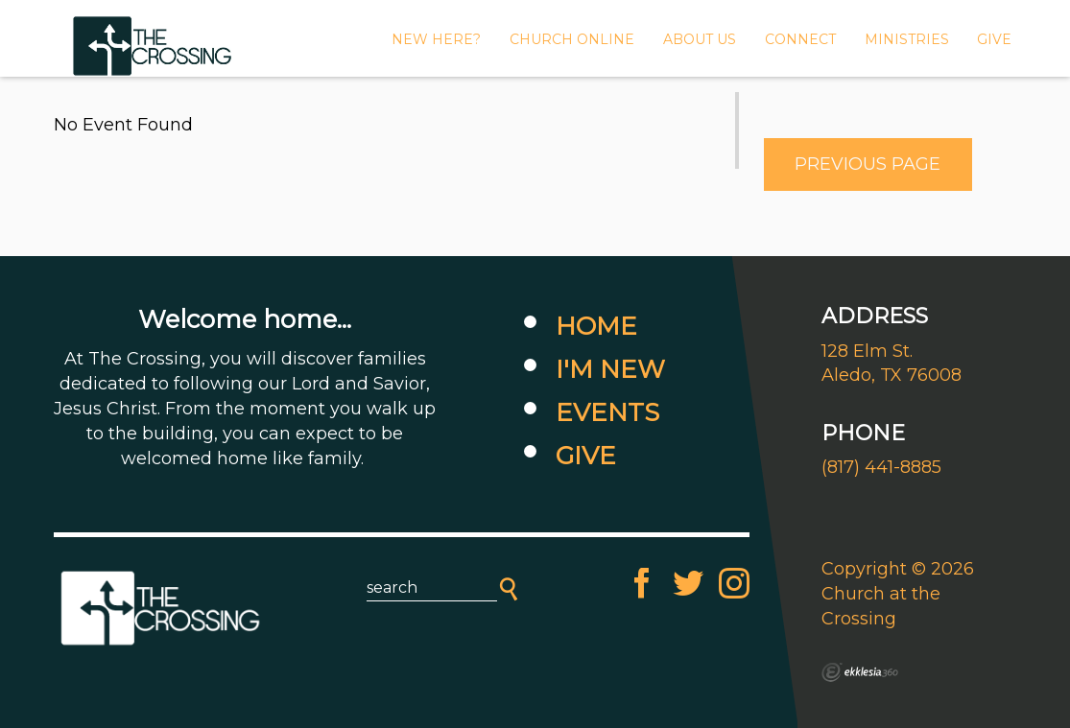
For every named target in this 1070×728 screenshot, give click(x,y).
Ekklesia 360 (859, 672)
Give (586, 455)
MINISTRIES (907, 39)
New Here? (436, 39)
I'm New (610, 369)
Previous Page (867, 164)
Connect (800, 39)
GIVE (994, 39)
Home (596, 326)
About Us (699, 39)
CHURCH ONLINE (572, 39)
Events (607, 412)
